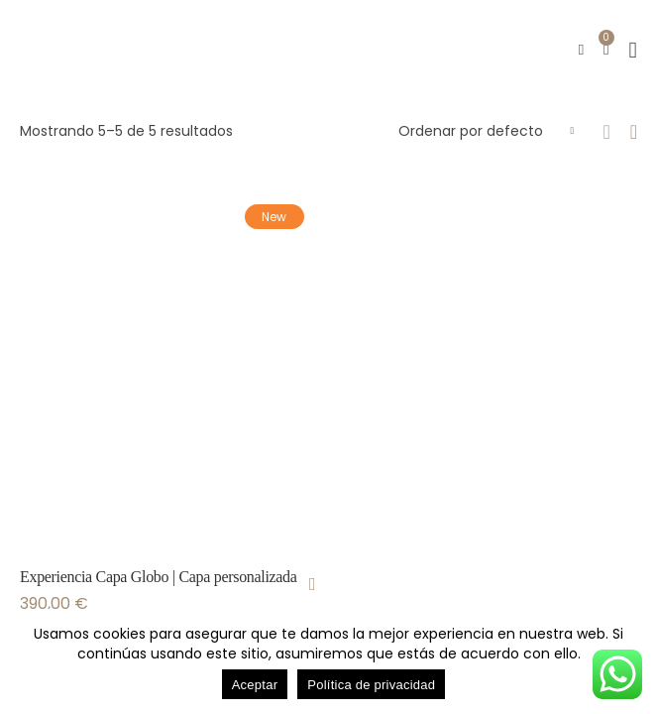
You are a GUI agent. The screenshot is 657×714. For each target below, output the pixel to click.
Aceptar (255, 684)
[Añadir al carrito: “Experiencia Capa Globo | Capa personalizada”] (312, 584)
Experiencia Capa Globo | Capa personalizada (158, 576)
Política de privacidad (371, 684)
